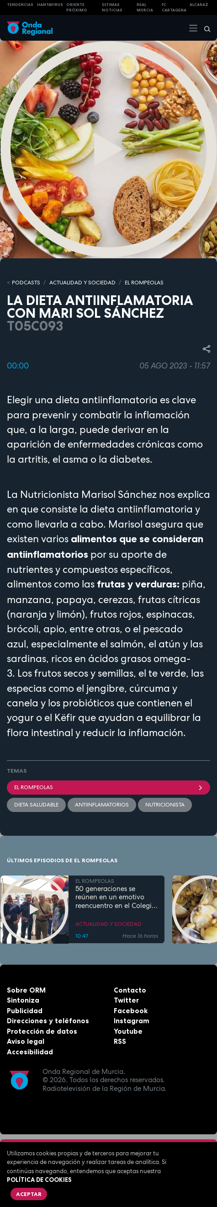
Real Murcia (145, 7)
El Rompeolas (108, 787)
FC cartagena (174, 7)
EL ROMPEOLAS (144, 282)
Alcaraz (199, 4)
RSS (120, 1041)
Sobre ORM (26, 990)
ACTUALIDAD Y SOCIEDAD (82, 282)
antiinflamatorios (102, 804)
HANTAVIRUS (50, 4)
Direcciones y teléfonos (48, 1020)
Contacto (130, 990)
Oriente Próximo (76, 7)
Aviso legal (25, 1041)
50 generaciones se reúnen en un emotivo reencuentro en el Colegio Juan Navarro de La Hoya (116, 897)
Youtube (128, 1031)
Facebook (131, 1010)
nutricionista (165, 804)
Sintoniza (23, 1000)
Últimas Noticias (112, 7)
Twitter (126, 1000)
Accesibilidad (30, 1051)
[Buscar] (204, 28)
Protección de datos (42, 1031)
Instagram (131, 1020)
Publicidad (24, 1010)
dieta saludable (36, 804)
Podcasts (26, 282)
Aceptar (29, 1194)
